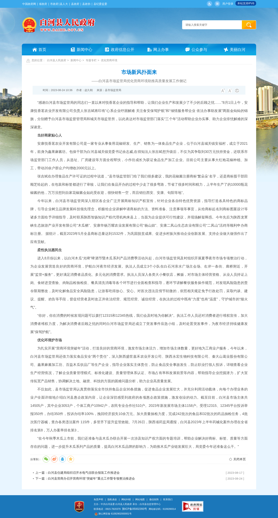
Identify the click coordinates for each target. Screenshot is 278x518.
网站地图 (140, 499)
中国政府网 (29, 3)
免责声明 (98, 499)
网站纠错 (126, 499)
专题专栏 (91, 60)
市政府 (54, 3)
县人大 (64, 3)
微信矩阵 (154, 499)
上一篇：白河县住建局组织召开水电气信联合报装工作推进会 (77, 472)
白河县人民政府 (56, 60)
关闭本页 (239, 459)
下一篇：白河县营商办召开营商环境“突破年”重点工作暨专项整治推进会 (85, 478)
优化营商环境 (109, 60)
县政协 (86, 3)
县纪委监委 (100, 3)
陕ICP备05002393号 (134, 508)
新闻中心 (75, 60)
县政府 (75, 3)
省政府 (43, 3)
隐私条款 (112, 499)
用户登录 (227, 3)
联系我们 (168, 499)
